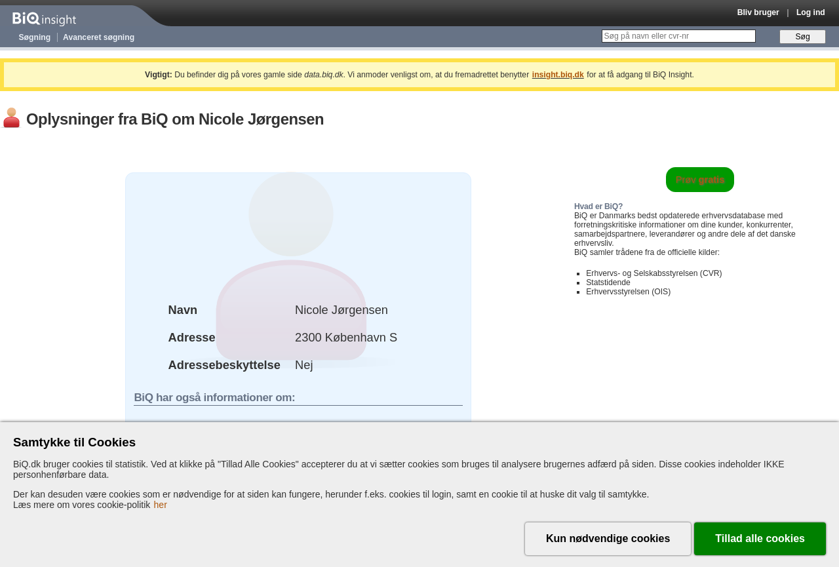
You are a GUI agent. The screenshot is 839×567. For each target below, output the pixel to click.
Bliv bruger (758, 12)
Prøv (700, 179)
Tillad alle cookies (760, 538)
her (160, 504)
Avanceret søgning (98, 37)
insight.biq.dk (558, 74)
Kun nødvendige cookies (608, 538)
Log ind (810, 12)
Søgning (35, 37)
